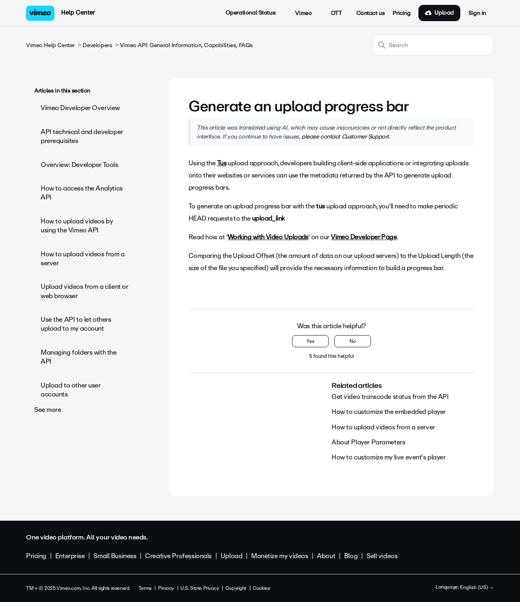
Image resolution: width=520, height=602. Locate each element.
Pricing (401, 13)
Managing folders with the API (79, 357)
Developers (97, 45)
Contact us (370, 13)
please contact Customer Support (345, 136)
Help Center (78, 12)
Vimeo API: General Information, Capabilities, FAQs (186, 45)
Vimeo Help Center (50, 45)
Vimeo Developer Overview (80, 107)
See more (47, 409)
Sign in (477, 13)
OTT (332, 13)
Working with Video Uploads (268, 237)
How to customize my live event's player (389, 457)
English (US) (477, 588)
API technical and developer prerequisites (82, 136)
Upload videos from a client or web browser (84, 291)
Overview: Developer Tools (79, 164)
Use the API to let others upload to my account (76, 324)
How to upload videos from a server (83, 259)
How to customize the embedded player (389, 411)
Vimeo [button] (299, 13)
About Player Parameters (368, 442)
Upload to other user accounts (71, 390)
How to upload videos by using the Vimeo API (77, 226)
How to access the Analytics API (82, 193)
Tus (221, 163)
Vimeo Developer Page (363, 237)
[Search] (433, 45)
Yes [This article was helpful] (310, 341)
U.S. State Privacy (199, 588)
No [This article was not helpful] (352, 341)
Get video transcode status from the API (390, 396)
